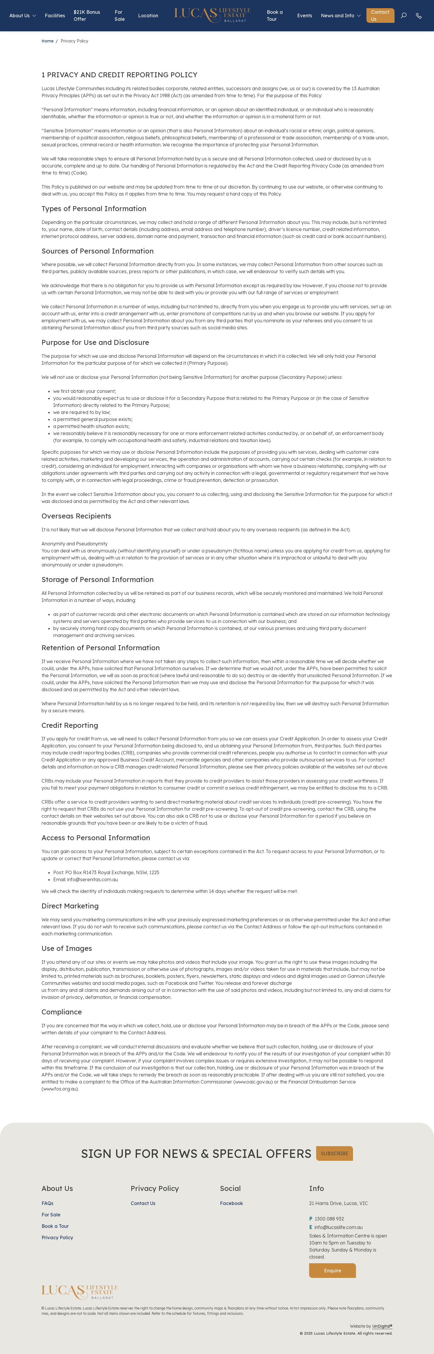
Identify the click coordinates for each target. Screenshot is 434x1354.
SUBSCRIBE (334, 1153)
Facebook (231, 1203)
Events (304, 17)
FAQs (47, 1203)
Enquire (332, 1270)
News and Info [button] (337, 17)
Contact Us (380, 17)
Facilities (54, 17)
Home (48, 41)
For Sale (119, 17)
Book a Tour (275, 17)
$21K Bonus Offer (86, 17)
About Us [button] (19, 17)
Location (148, 17)
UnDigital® (382, 1326)
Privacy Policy (57, 1237)
